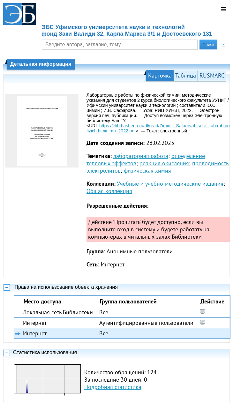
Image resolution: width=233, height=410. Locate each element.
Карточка (160, 75)
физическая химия (147, 170)
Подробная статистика (112, 387)
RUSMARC (211, 75)
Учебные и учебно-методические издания (170, 183)
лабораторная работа (140, 156)
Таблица (185, 75)
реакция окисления (164, 163)
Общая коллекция (109, 191)
